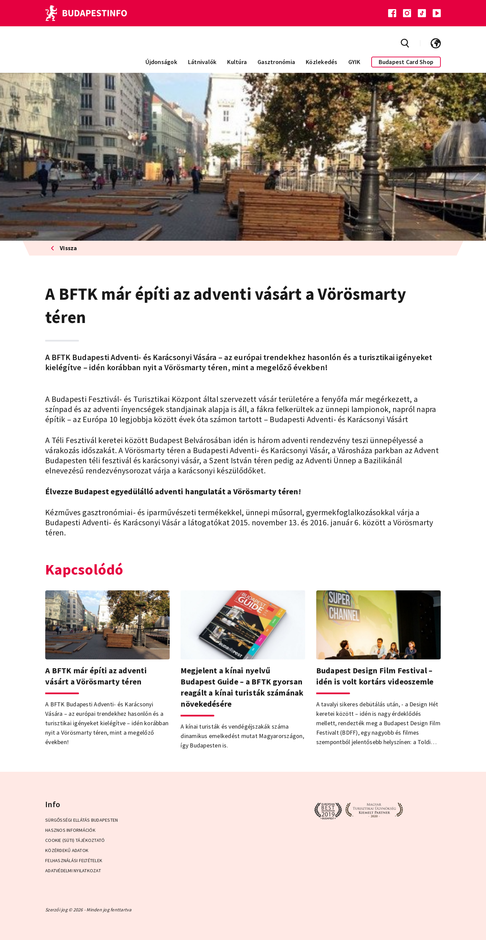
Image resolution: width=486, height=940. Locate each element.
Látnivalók (202, 62)
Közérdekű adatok (66, 850)
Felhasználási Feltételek (73, 860)
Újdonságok (161, 62)
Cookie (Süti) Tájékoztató (75, 840)
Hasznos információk (70, 830)
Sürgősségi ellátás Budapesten (81, 820)
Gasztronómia (276, 62)
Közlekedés (322, 62)
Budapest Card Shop (406, 62)
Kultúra (237, 62)
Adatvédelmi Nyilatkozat (73, 871)
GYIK (354, 62)
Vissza (64, 248)
